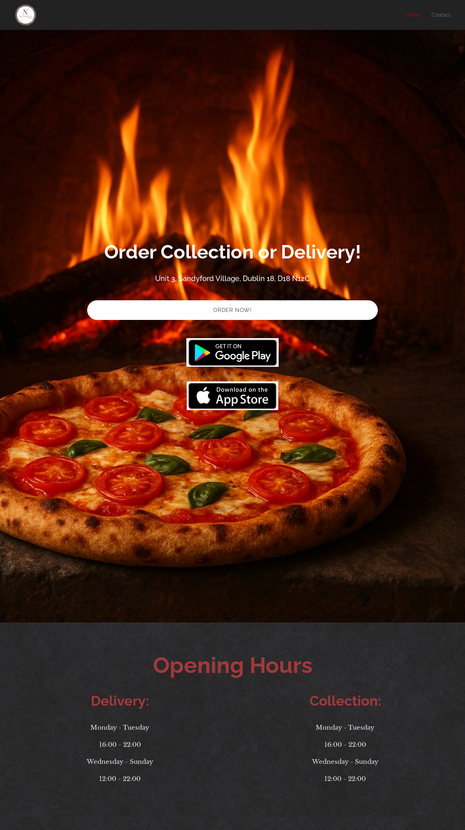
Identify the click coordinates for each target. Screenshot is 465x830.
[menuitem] (414, 15)
